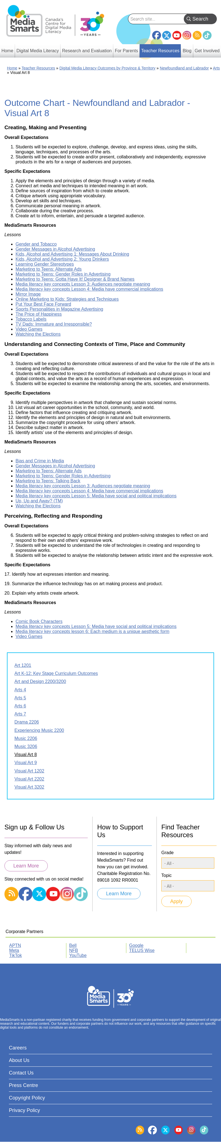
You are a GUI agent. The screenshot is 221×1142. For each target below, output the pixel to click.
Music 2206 (25, 738)
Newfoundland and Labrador (184, 68)
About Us (19, 1060)
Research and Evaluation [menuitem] (87, 50)
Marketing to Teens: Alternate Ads (49, 269)
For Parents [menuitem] (126, 50)
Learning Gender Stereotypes (45, 264)
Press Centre (23, 1085)
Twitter (166, 35)
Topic (166, 875)
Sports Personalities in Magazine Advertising (59, 309)
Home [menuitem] (7, 50)
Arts (216, 68)
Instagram (186, 35)
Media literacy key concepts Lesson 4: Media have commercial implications (89, 289)
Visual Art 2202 (29, 779)
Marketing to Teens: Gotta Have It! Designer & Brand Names (75, 279)
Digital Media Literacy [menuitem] (37, 50)
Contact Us (21, 1073)
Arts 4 (20, 689)
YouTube (176, 35)
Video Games (29, 329)
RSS (197, 35)
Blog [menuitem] (187, 50)
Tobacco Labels (31, 319)
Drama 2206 (26, 722)
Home (12, 68)
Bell (73, 945)
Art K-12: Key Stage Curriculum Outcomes (56, 673)
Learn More (26, 866)
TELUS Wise (142, 950)
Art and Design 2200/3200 (40, 681)
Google (136, 945)
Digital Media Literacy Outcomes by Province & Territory (107, 68)
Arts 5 (20, 697)
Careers (18, 1048)
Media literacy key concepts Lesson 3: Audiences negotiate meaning (83, 284)
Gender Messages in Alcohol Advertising (55, 249)
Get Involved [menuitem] (207, 50)
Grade (167, 852)
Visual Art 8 (25, 754)
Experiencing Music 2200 (39, 730)
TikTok (207, 35)
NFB (73, 950)
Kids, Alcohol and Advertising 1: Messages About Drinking (72, 254)
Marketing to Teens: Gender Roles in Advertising (63, 274)
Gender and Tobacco (36, 244)
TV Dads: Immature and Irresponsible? (54, 324)
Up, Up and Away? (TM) (39, 500)
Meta (14, 950)
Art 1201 (22, 665)
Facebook (156, 33)
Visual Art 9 (25, 762)
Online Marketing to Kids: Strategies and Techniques (67, 299)
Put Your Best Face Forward (43, 304)
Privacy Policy (24, 1110)
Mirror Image (28, 294)
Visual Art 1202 (29, 771)
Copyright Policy (27, 1098)
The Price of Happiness (39, 314)
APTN (15, 945)
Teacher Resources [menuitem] (160, 50)
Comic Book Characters (39, 621)
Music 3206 (25, 746)
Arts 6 (20, 706)
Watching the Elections (38, 334)
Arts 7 (20, 714)
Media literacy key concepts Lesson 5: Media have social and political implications (96, 495)
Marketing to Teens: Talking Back (48, 480)
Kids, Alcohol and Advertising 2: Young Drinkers (62, 259)
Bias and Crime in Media (40, 460)
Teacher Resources (38, 68)
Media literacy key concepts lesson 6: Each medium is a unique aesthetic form (92, 631)
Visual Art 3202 (29, 787)
